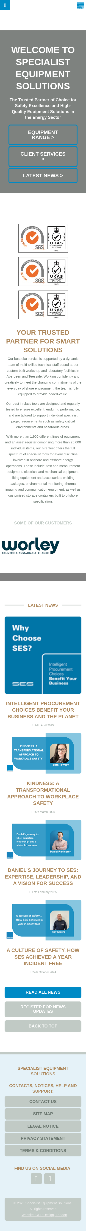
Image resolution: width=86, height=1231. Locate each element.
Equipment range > (43, 134)
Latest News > (43, 175)
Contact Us (43, 1101)
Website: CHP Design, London (44, 1215)
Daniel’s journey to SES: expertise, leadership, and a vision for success (43, 876)
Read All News (43, 992)
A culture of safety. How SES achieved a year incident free (43, 956)
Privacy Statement (43, 1138)
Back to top (43, 1026)
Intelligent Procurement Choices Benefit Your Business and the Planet (43, 710)
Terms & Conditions (43, 1150)
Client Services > (42, 156)
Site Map (43, 1113)
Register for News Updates (43, 1008)
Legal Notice (42, 1126)
